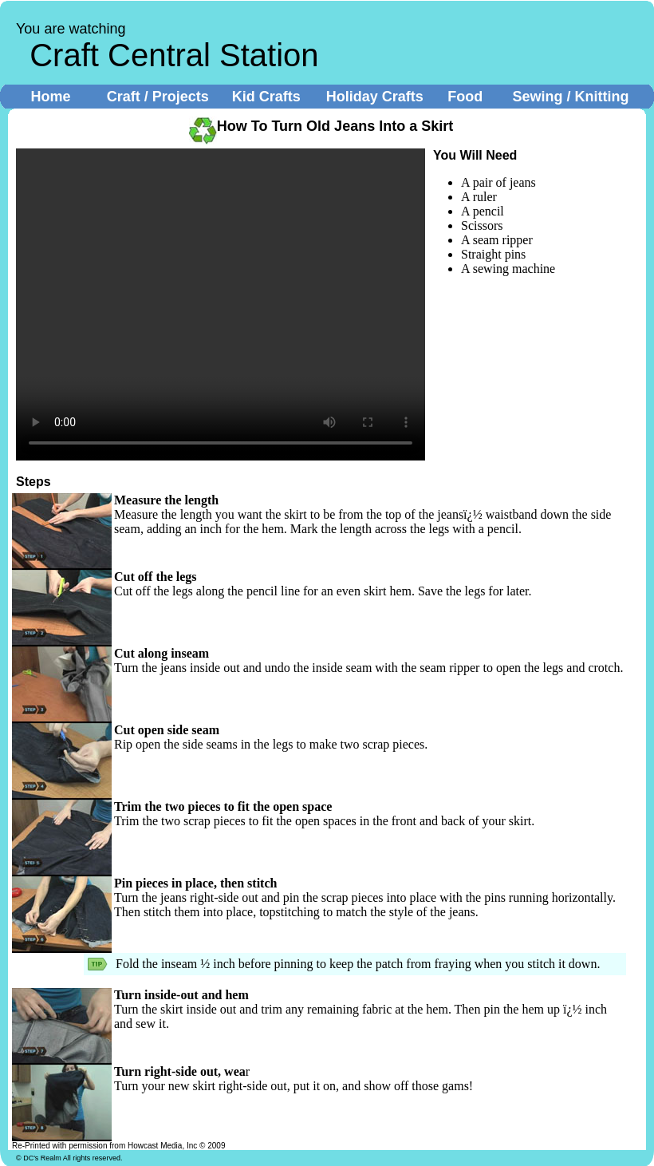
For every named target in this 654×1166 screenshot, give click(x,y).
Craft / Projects (158, 97)
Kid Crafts (266, 97)
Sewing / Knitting (570, 97)
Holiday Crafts (375, 97)
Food (465, 97)
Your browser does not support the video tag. (220, 304)
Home (51, 97)
